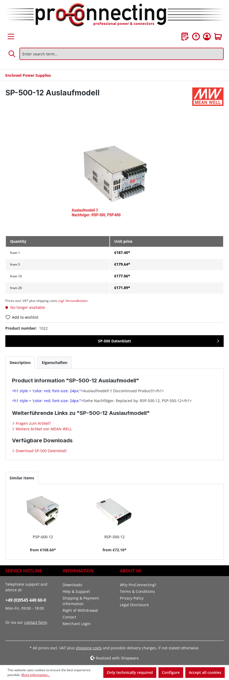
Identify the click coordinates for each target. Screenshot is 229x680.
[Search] (12, 54)
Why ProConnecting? (138, 584)
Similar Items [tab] (22, 477)
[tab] (20, 363)
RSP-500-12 (114, 536)
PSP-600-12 (43, 536)
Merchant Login (77, 623)
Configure (171, 672)
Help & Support (76, 591)
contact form (35, 622)
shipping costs (89, 647)
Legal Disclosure (134, 604)
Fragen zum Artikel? (33, 423)
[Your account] (206, 36)
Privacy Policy (132, 598)
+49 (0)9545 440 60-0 (25, 600)
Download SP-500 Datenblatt (41, 450)
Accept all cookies (205, 672)
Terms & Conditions (137, 591)
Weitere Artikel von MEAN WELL (43, 428)
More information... (35, 675)
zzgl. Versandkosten (73, 300)
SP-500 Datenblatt (114, 340)
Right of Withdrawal (80, 610)
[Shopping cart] (218, 36)
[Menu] (11, 36)
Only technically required (130, 672)
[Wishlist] (185, 36)
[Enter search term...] (121, 54)
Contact (69, 617)
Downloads (72, 584)
